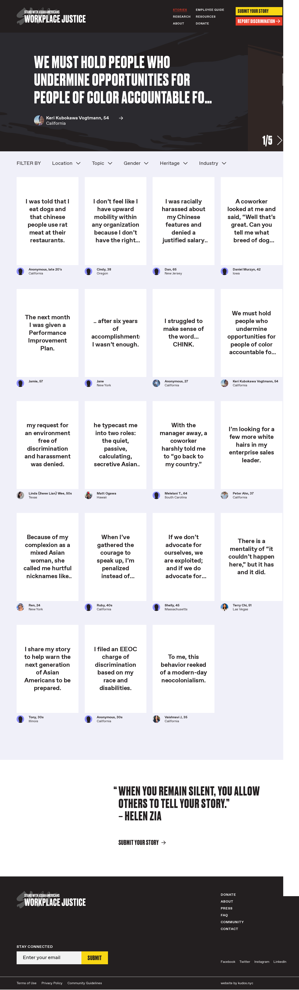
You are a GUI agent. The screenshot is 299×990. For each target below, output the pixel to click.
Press (227, 909)
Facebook (228, 962)
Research (182, 17)
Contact (229, 929)
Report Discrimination (259, 21)
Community (232, 922)
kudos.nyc (245, 983)
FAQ (224, 915)
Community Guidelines (84, 983)
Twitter (244, 962)
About (178, 24)
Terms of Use (27, 983)
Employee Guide (210, 10)
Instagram (261, 962)
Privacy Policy (52, 983)
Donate (202, 24)
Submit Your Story (253, 11)
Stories (180, 10)
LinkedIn (279, 962)
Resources (206, 17)
